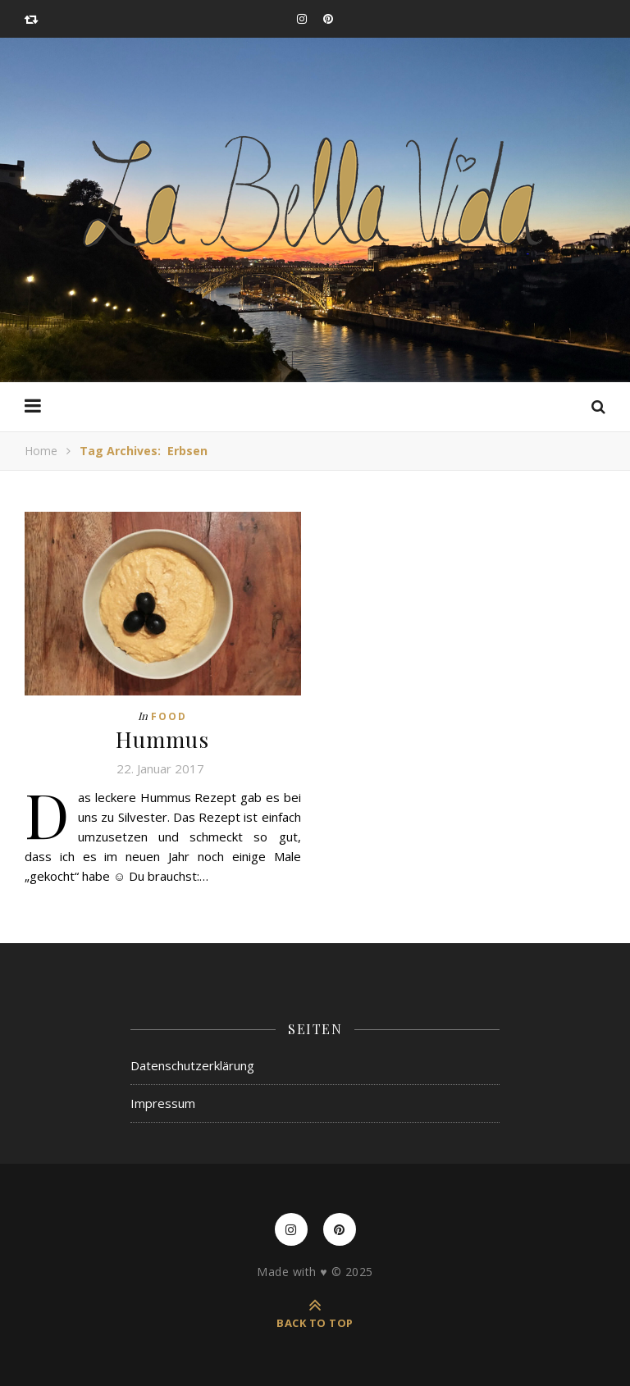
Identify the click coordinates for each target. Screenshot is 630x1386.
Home (41, 450)
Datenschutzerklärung (192, 1065)
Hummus (162, 739)
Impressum (162, 1103)
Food (169, 716)
